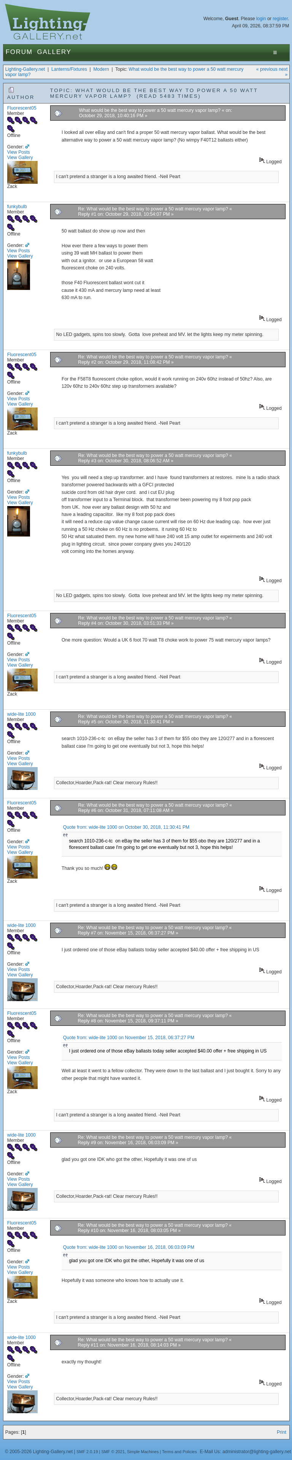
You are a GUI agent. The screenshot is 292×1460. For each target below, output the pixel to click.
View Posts (18, 152)
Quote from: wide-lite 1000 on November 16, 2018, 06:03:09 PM (128, 1247)
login (261, 18)
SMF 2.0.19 (87, 1451)
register (280, 18)
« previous (267, 69)
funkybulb (17, 206)
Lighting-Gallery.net (25, 69)
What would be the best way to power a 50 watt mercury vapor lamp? (150, 110)
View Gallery (20, 157)
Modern (101, 69)
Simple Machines (143, 1451)
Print (281, 1432)
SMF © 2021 (113, 1451)
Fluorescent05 (21, 108)
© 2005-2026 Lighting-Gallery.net (39, 1451)
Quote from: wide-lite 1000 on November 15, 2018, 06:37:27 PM (128, 1037)
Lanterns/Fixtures (69, 69)
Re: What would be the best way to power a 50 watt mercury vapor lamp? (153, 209)
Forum (19, 52)
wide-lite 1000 (21, 714)
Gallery (54, 52)
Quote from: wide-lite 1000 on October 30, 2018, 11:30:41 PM (126, 827)
